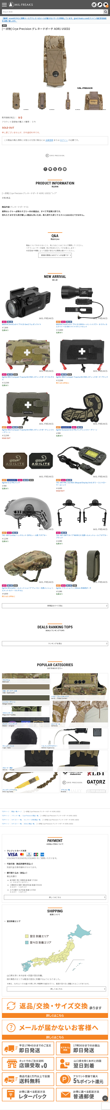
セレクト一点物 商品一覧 (32, 820)
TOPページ (5, 811)
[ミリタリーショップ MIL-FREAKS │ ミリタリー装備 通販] (21, 4)
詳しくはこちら (55, 897)
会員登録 (49, 140)
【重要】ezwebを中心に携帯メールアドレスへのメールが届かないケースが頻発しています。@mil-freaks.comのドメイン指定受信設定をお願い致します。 (54, 19)
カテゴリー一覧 (16, 820)
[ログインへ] (99, 4)
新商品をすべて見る (55, 605)
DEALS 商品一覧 (29, 824)
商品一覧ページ (16, 811)
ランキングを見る (55, 643)
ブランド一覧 (15, 815)
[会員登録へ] (94, 4)
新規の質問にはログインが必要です (55, 255)
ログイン (64, 140)
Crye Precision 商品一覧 (30, 815)
